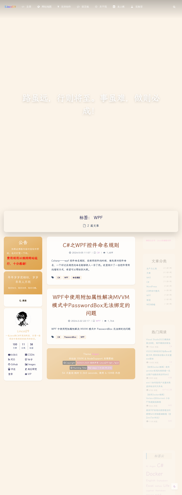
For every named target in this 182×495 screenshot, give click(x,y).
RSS (11, 359)
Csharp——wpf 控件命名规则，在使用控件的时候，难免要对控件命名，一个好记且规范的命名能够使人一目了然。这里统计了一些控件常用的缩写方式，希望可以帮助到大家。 (90, 265)
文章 (146, 276)
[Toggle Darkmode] (174, 486)
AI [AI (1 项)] (145, 469)
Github (13, 364)
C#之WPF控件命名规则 (91, 245)
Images (30, 364)
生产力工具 (150, 271)
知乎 (29, 359)
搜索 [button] (23, 300)
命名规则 (76, 278)
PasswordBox (70, 337)
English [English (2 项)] (149, 486)
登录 (10, 374)
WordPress (150, 292)
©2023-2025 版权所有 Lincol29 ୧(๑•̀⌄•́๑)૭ (98, 363)
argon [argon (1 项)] (151, 469)
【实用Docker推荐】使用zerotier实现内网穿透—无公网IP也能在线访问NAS (158, 379)
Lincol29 (10, 6)
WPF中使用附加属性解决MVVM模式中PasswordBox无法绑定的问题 (91, 305)
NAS (146, 282)
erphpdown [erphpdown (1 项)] (162, 486)
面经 (146, 308)
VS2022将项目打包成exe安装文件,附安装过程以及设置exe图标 (159, 361)
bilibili (12, 354)
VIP (28, 374)
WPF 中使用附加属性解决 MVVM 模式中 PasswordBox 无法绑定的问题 (90, 328)
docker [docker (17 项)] (154, 478)
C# (145, 287)
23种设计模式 (151, 298)
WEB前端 (149, 313)
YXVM (80, 358)
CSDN (29, 354)
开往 (11, 369)
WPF (146, 303)
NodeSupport (95, 358)
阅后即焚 (31, 369)
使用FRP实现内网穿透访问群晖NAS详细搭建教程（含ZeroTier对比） (158, 431)
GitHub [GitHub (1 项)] (158, 492)
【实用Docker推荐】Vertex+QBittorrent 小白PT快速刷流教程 (158, 412)
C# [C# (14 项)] (160, 468)
